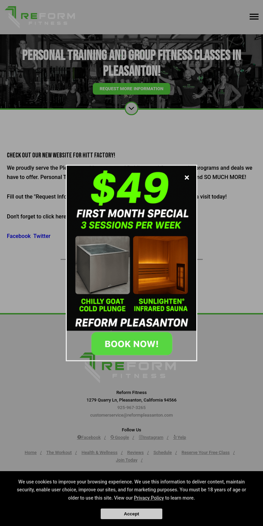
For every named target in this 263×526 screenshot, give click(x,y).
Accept (131, 513)
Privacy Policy (149, 498)
